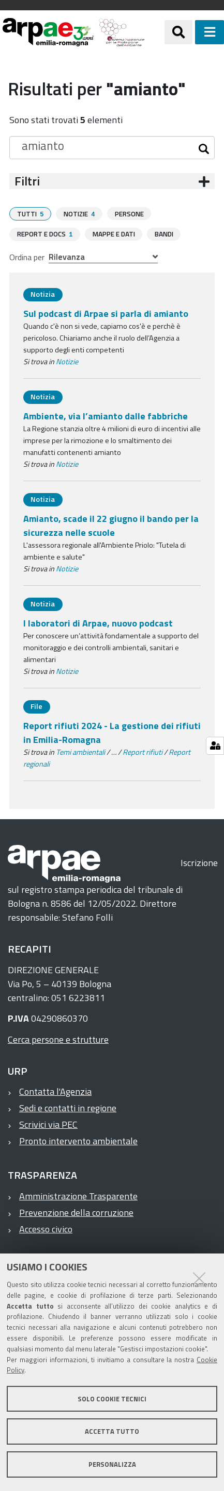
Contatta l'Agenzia (55, 1090)
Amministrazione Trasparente (78, 1195)
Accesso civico (45, 1228)
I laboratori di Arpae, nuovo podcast (98, 622)
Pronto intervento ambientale (78, 1140)
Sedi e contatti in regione (67, 1107)
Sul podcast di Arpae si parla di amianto (105, 312)
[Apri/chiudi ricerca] (178, 32)
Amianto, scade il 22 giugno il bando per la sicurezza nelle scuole (111, 524)
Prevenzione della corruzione (76, 1211)
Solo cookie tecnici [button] (112, 1399)
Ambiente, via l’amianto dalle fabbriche (105, 415)
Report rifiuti (142, 751)
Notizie (67, 360)
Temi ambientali (80, 751)
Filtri (27, 181)
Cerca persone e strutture (58, 1038)
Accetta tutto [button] (112, 1431)
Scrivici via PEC (48, 1123)
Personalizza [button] (112, 1464)
